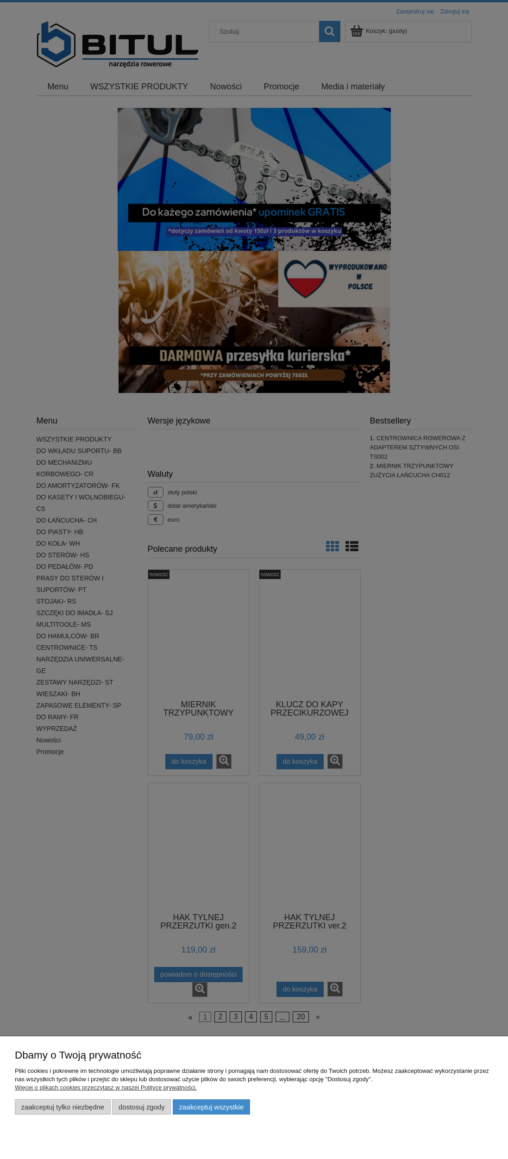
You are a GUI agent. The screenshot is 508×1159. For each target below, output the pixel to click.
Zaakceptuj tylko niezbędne (62, 1107)
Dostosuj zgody (142, 1107)
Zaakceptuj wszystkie (211, 1107)
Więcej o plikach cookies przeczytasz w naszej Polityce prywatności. (106, 1087)
